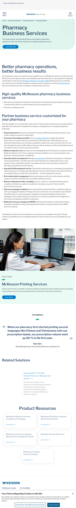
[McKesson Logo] (37, 483)
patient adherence (43, 138)
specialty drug (40, 158)
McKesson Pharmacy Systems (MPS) (36, 81)
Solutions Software (28, 20)
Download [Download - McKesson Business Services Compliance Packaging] (11, 426)
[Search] (70, 14)
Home (4, 20)
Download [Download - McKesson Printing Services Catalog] (28, 461)
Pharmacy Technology (14, 20)
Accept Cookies (54, 505)
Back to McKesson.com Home (13, 3)
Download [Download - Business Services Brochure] (45, 441)
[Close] (73, 493)
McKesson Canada (9, 488)
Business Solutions (41, 20)
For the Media (25, 488)
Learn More (10, 47)
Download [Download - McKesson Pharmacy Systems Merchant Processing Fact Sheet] (11, 443)
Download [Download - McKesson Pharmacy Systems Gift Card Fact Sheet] (45, 426)
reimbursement (64, 83)
